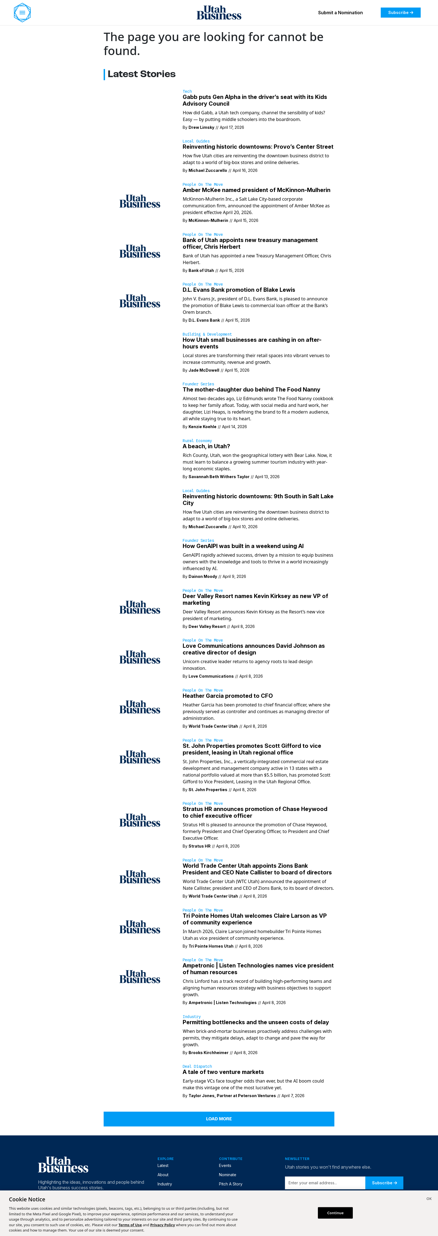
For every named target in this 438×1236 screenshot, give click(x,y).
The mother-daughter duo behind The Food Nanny (251, 389)
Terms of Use (130, 1224)
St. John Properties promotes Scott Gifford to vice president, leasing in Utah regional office (252, 749)
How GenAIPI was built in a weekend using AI (243, 546)
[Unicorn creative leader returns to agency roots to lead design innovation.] (140, 657)
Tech (187, 91)
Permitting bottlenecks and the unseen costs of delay (256, 1022)
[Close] (429, 1199)
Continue (335, 1212)
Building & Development (207, 334)
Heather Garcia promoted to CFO (228, 695)
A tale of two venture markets (223, 1072)
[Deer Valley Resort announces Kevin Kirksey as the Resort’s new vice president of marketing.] (140, 607)
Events (225, 1165)
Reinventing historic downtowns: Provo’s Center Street (258, 146)
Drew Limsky (201, 127)
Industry (192, 1016)
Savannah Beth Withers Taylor (219, 476)
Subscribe (400, 12)
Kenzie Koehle (202, 426)
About (163, 1174)
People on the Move (203, 184)
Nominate (227, 1174)
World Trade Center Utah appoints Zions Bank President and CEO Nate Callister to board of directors (257, 869)
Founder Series (198, 384)
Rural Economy (197, 440)
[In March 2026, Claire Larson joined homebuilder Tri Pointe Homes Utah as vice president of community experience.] (140, 926)
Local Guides (196, 141)
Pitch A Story (230, 1184)
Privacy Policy (162, 1224)
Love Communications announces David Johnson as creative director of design (254, 649)
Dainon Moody (203, 576)
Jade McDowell (204, 370)
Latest (163, 1165)
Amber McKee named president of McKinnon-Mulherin (256, 190)
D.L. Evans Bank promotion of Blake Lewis (239, 289)
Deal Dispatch (197, 1066)
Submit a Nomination (340, 12)
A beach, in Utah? (206, 446)
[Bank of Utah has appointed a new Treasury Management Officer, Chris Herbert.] (140, 251)
